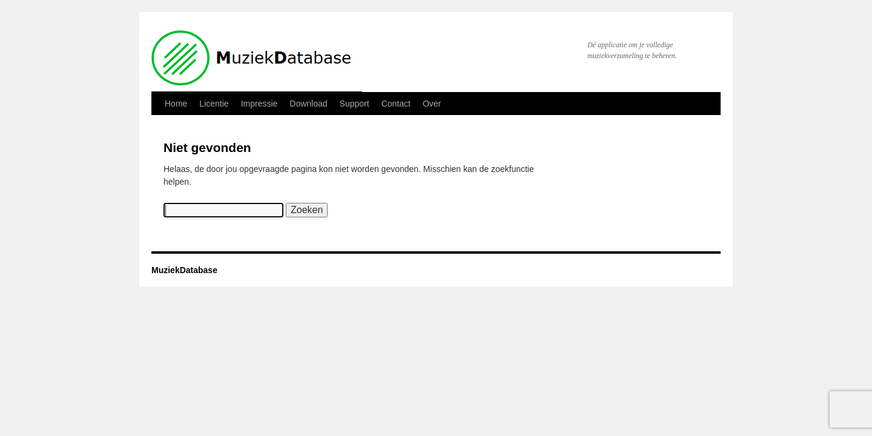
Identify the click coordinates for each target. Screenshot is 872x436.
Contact (396, 103)
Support (354, 103)
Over (432, 103)
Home (176, 103)
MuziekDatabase (184, 270)
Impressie (259, 103)
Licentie (213, 103)
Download (308, 103)
